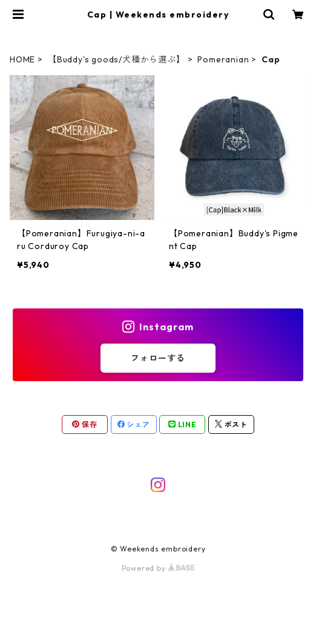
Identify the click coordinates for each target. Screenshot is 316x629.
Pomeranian (223, 59)
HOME (22, 59)
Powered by (158, 568)
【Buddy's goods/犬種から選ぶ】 (116, 59)
